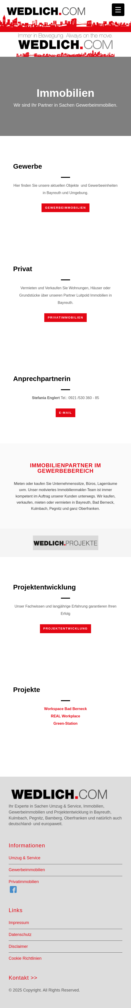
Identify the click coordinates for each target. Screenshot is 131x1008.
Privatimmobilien (65, 317)
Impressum (19, 922)
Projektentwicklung (65, 628)
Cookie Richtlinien (25, 958)
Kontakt (19, 978)
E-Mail (65, 412)
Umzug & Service (24, 858)
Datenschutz (20, 934)
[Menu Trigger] (118, 9)
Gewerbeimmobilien (65, 207)
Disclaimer (18, 946)
